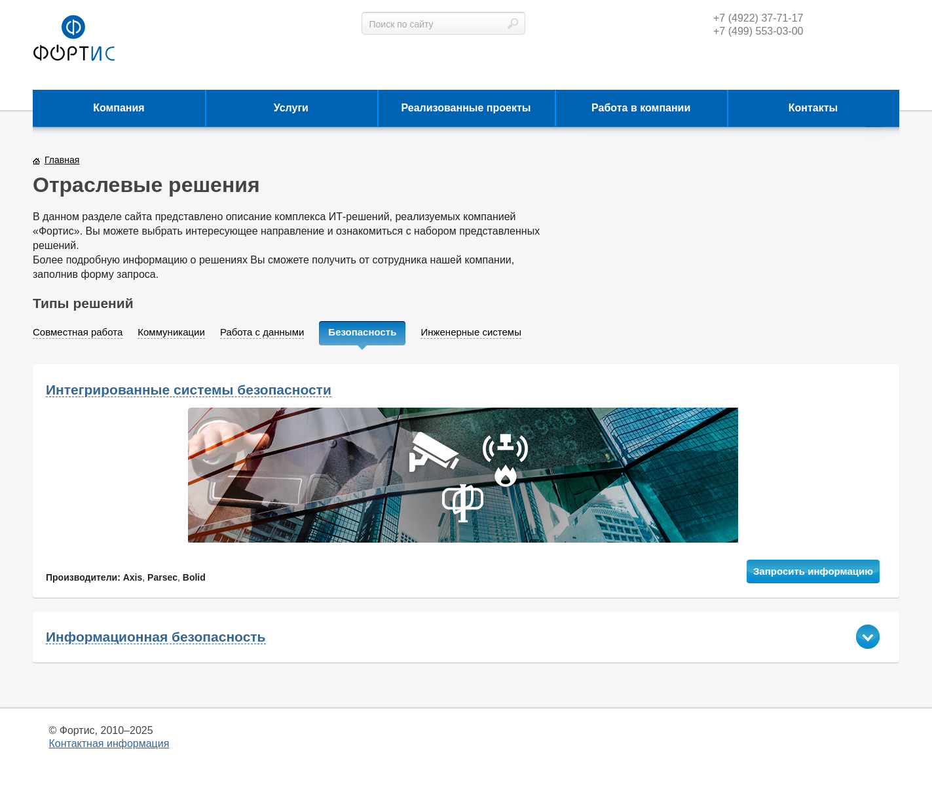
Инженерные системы (470, 332)
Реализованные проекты (466, 107)
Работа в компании (640, 107)
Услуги (291, 107)
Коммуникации (171, 332)
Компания (119, 107)
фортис (74, 39)
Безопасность (362, 332)
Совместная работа (77, 332)
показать (868, 637)
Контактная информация (109, 743)
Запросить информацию (813, 571)
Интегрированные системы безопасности (188, 390)
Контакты (813, 107)
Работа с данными (262, 332)
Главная (62, 160)
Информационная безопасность (156, 637)
